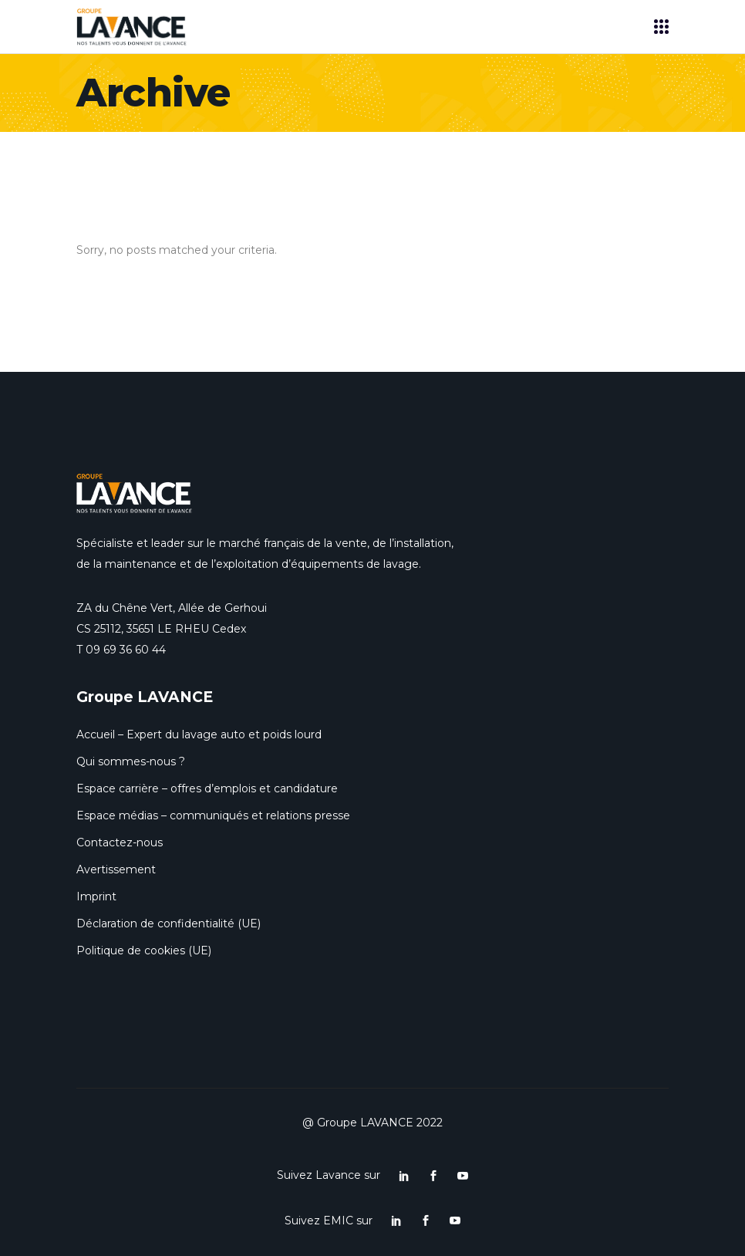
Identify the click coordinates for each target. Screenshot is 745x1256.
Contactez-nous (119, 842)
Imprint (96, 896)
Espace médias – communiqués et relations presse (213, 815)
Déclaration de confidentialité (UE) (168, 923)
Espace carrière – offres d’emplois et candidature (207, 788)
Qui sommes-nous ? (130, 761)
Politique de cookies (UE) (143, 950)
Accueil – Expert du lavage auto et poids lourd (199, 734)
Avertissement (116, 869)
